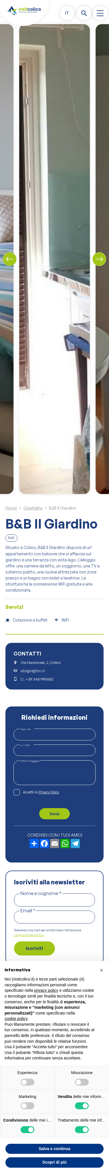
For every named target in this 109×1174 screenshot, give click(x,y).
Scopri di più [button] (54, 1162)
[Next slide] (99, 259)
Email (26, 744)
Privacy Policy (49, 792)
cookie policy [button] (16, 1018)
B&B (11, 538)
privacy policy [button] (46, 990)
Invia (55, 813)
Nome (26, 728)
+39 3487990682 (39, 679)
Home (11, 508)
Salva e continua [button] (54, 1148)
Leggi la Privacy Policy (29, 935)
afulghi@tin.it (33, 671)
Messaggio (30, 760)
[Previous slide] (10, 259)
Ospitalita (32, 508)
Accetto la (41, 792)
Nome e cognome (41, 893)
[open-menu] (100, 13)
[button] (67, 13)
